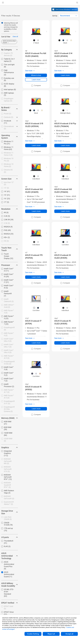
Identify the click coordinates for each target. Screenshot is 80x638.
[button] (3, 3)
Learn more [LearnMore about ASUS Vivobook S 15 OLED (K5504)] (36, 145)
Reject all (51, 634)
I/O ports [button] (9, 537)
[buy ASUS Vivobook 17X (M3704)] (36, 256)
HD (6, 241)
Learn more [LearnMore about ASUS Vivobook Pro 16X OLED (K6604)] (36, 80)
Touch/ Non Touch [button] (9, 249)
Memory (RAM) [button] (9, 418)
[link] (40, 2)
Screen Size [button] (9, 179)
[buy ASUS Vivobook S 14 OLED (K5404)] (65, 55)
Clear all (15, 36)
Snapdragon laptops (8, 100)
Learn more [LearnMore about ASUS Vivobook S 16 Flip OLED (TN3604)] (65, 145)
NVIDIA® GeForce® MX (8, 461)
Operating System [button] (9, 136)
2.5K (7, 223)
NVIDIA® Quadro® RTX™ (7, 485)
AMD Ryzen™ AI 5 (9, 397)
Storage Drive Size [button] (9, 512)
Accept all (69, 634)
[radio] (34, 40)
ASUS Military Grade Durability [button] (9, 584)
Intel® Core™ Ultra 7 (9, 346)
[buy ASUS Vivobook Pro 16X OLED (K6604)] (36, 55)
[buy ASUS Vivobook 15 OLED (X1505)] (65, 322)
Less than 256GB (8, 518)
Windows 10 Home (8, 165)
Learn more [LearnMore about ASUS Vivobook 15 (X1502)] (36, 409)
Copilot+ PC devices (8, 54)
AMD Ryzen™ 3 (9, 311)
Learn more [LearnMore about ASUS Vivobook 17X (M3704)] (36, 277)
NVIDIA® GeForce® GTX (8, 469)
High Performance (9, 72)
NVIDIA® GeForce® (9, 497)
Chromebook (9, 127)
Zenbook (8, 117)
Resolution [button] (9, 209)
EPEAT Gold (8, 607)
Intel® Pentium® (8, 293)
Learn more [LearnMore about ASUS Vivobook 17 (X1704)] (36, 343)
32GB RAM (8, 440)
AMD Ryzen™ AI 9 (9, 357)
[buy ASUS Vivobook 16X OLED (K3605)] (36, 191)
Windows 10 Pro (8, 159)
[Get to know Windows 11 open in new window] (65, 11)
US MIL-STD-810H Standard (9, 592)
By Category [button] (9, 50)
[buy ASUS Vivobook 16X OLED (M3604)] (65, 191)
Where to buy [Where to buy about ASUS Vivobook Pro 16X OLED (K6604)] (36, 75)
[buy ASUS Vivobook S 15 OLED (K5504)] (36, 125)
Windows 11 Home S (8, 154)
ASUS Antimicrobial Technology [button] (9, 556)
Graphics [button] (9, 447)
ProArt (7, 114)
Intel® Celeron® (9, 300)
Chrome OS (8, 171)
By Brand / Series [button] (9, 108)
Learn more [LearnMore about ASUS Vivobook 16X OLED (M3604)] (65, 211)
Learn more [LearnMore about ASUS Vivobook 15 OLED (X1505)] (65, 343)
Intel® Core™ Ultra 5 (9, 340)
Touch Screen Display (8, 256)
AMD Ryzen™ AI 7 (9, 391)
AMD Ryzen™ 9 (9, 334)
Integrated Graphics (8, 453)
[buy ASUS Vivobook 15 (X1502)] (36, 388)
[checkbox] (9, 54)
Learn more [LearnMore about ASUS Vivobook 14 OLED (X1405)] (65, 277)
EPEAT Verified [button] (9, 603)
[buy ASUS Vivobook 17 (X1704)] (36, 322)
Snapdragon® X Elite (9, 363)
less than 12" (9, 183)
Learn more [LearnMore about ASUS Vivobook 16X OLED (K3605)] (36, 211)
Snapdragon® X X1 (9, 402)
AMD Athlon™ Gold (9, 306)
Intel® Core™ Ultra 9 (9, 351)
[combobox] (68, 16)
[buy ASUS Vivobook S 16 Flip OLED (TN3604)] (65, 125)
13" (6, 188)
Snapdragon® (9, 328)
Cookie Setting (33, 634)
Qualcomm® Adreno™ (9, 503)
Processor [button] (9, 265)
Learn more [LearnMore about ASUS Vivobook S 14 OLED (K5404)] (65, 75)
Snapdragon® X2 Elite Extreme (9, 409)
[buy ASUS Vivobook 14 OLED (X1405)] (65, 256)
